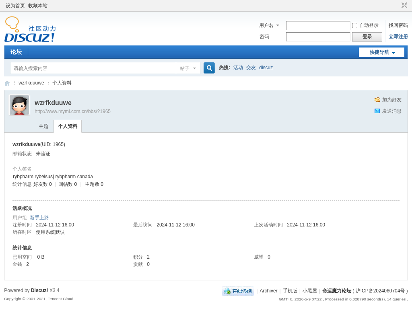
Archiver (269, 291)
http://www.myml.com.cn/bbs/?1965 (73, 111)
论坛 (16, 52)
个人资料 (67, 126)
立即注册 (398, 36)
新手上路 (39, 217)
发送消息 (392, 111)
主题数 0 (94, 184)
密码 (264, 36)
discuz (266, 67)
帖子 (185, 68)
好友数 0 (42, 184)
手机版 (290, 291)
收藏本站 (37, 5)
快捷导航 (379, 52)
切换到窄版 (403, 5)
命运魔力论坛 (7, 83)
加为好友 (392, 100)
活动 (238, 67)
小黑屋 (310, 291)
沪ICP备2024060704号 (380, 291)
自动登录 (365, 25)
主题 (43, 126)
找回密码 (398, 25)
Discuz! (39, 290)
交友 (251, 67)
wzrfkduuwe (31, 83)
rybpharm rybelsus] (33, 176)
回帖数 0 (67, 184)
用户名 (266, 25)
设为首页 (15, 5)
